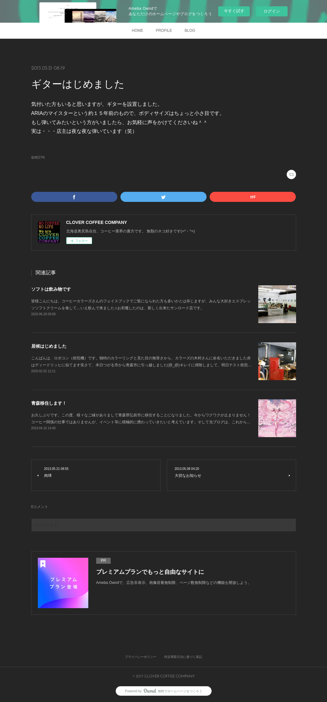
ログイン (272, 11)
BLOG (190, 30)
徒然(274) (38, 157)
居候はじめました (49, 346)
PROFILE (164, 30)
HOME (137, 30)
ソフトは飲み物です (51, 289)
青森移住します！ (49, 403)
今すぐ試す (234, 11)
